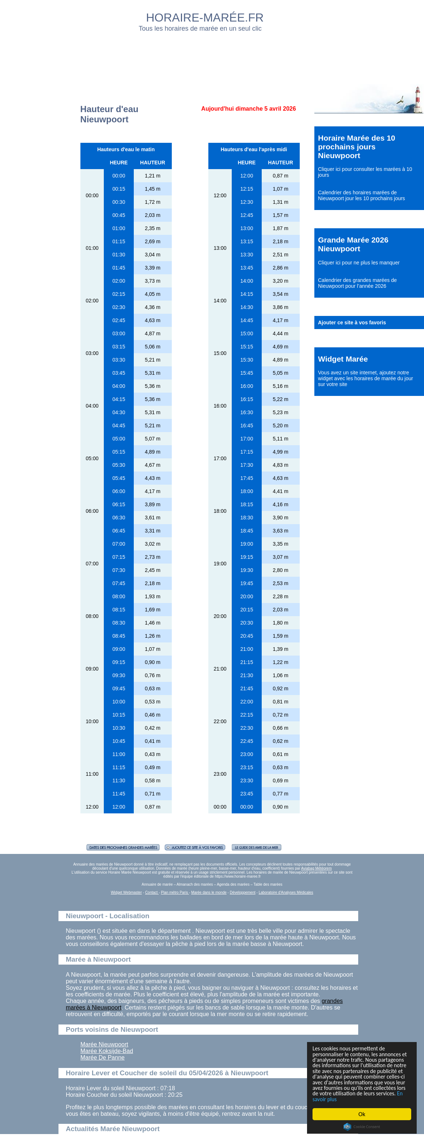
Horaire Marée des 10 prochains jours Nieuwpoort (356, 147)
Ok (362, 1114)
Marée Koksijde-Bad (106, 1051)
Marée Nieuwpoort (104, 1044)
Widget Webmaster (126, 892)
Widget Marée (343, 359)
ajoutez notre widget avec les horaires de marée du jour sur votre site (365, 378)
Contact (152, 892)
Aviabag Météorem (316, 868)
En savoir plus (353, 1099)
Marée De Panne (102, 1057)
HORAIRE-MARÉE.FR (205, 17)
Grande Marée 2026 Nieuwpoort (353, 244)
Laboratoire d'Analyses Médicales (286, 892)
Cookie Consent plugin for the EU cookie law (362, 1127)
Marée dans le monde (209, 892)
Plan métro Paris (175, 892)
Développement (242, 892)
